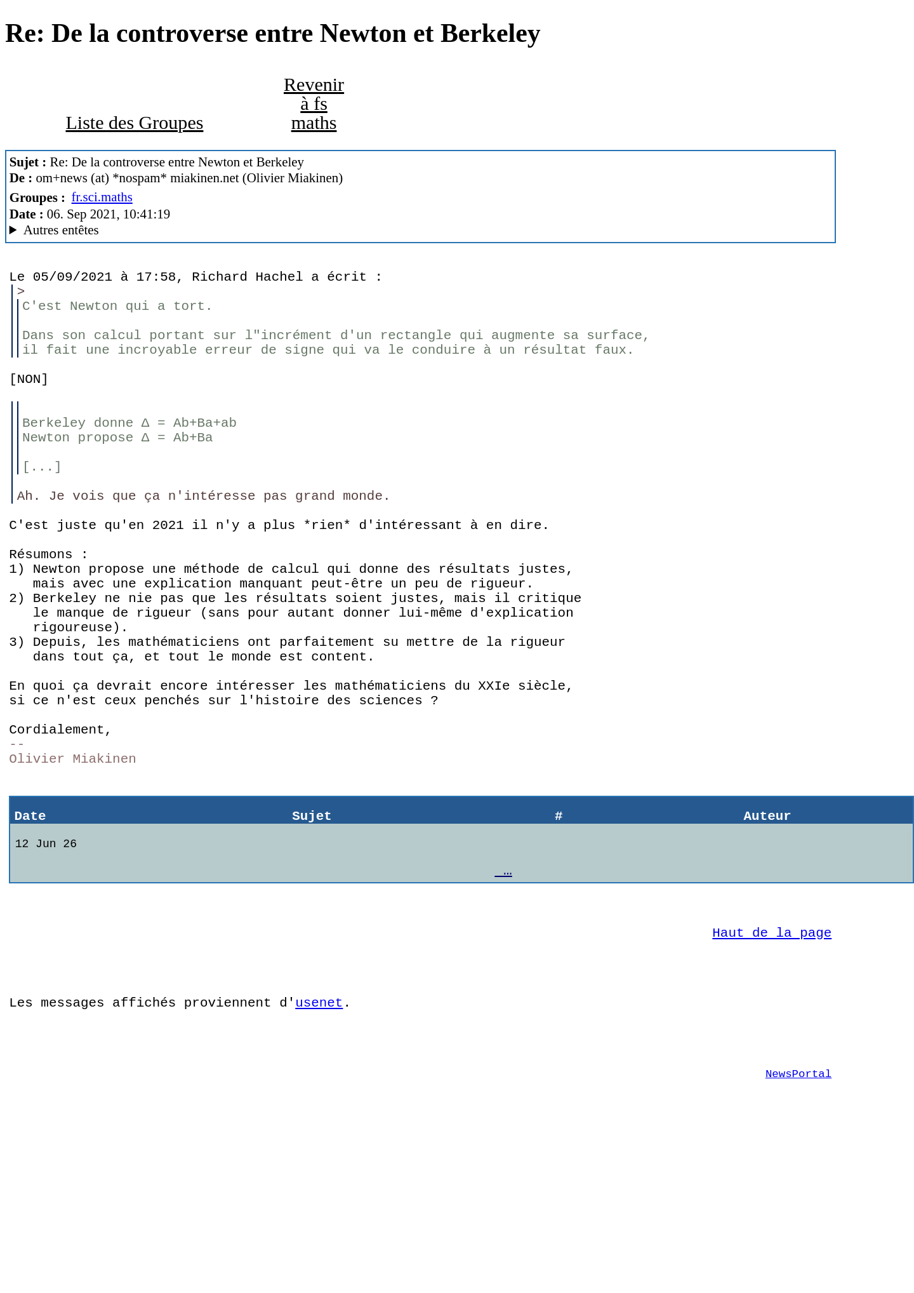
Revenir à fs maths (314, 103)
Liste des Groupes (134, 122)
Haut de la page (771, 1062)
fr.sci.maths (102, 196)
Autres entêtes (61, 230)
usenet (319, 1141)
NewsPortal (798, 1221)
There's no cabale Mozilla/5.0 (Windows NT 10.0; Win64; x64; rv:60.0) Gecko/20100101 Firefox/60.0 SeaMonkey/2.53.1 (421, 230)
